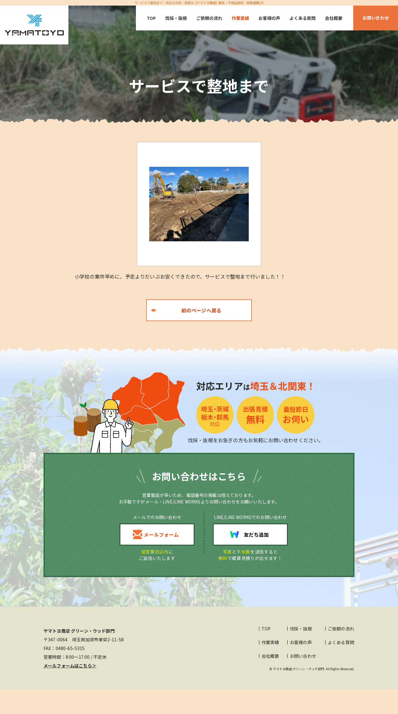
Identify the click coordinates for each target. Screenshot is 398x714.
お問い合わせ (303, 656)
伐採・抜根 (176, 18)
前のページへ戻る (201, 310)
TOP (151, 18)
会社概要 (333, 18)
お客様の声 (269, 18)
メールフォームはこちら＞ (70, 665)
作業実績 (240, 18)
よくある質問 (302, 18)
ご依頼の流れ (209, 18)
